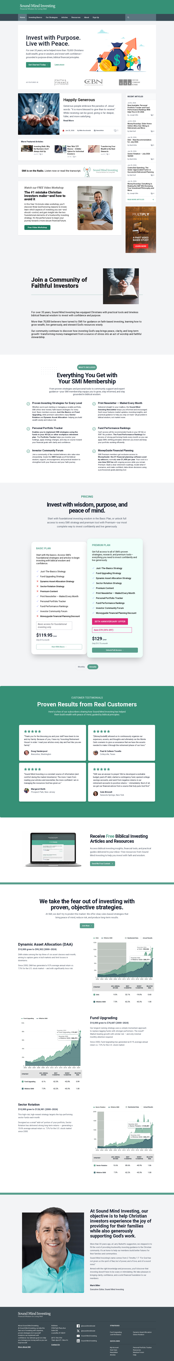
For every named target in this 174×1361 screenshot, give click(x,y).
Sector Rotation (138, 1334)
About (86, 17)
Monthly (81, 667)
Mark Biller (133, 145)
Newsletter (114, 1352)
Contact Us (55, 1345)
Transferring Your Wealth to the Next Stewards (108, 148)
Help (134, 1355)
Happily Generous (79, 99)
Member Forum (138, 1352)
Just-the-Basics (115, 1334)
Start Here (113, 1350)
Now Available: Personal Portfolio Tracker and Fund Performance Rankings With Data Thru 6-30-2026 (139, 108)
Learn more (59, 65)
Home (22, 17)
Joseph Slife (134, 115)
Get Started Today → (38, 65)
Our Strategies (52, 17)
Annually (92, 667)
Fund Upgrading (116, 1332)
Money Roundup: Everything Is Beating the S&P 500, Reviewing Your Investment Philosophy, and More (141, 187)
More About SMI (24, 1347)
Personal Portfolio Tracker (142, 1347)
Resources (75, 17)
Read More (68, 120)
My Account (114, 1347)
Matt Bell (133, 131)
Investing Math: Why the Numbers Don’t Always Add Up (42, 148)
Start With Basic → (59, 647)
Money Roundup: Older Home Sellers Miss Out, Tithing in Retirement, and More (140, 126)
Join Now (87, 926)
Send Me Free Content (103, 863)
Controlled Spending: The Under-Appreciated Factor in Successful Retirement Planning (141, 170)
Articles (64, 17)
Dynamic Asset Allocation (142, 1332)
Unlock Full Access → (115, 650)
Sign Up (96, 17)
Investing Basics (35, 17)
